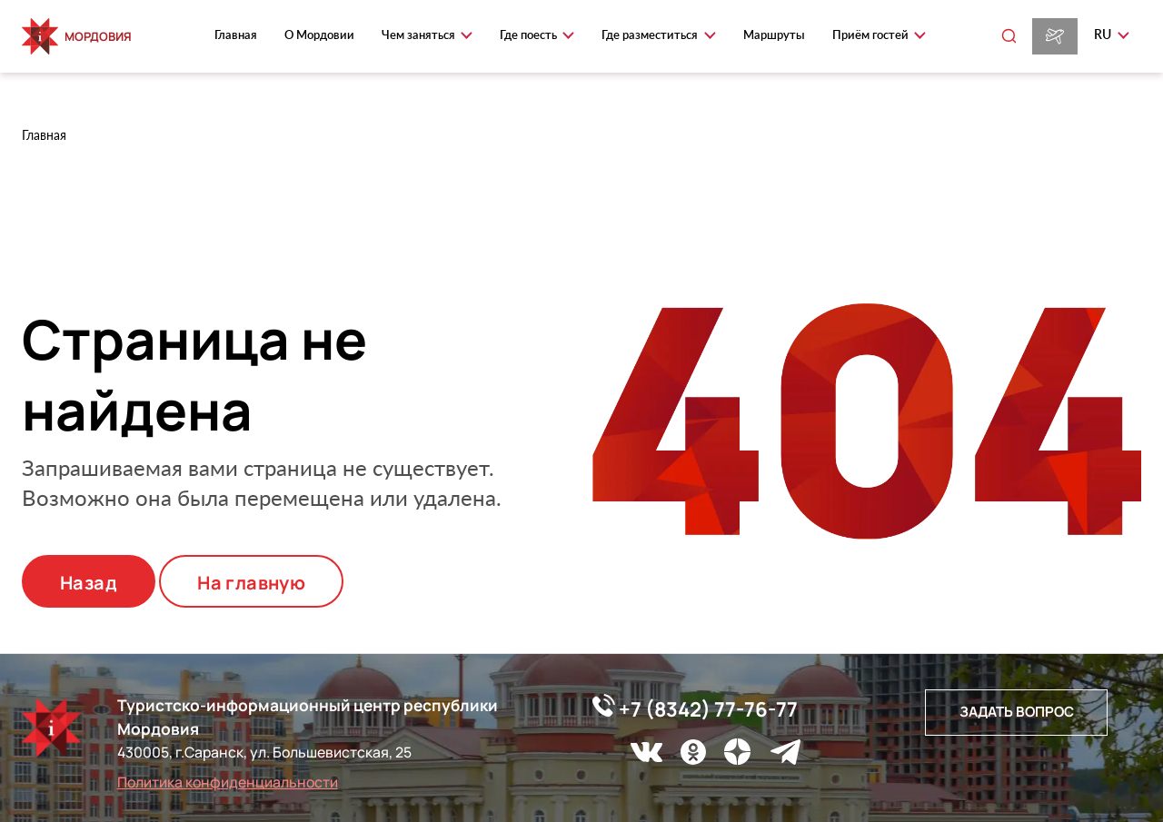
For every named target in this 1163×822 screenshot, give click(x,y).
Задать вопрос (1016, 711)
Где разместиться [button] (651, 34)
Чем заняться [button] (420, 34)
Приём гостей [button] (871, 34)
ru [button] (1104, 34)
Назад (88, 582)
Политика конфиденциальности (227, 782)
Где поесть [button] (530, 34)
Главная (235, 34)
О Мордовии (319, 34)
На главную (251, 582)
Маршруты (774, 34)
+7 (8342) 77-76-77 (695, 708)
